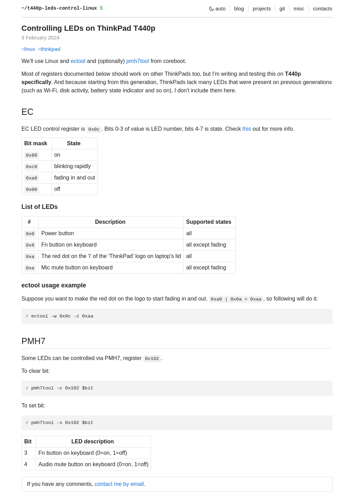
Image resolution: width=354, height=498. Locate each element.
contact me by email (119, 484)
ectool (78, 61)
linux (28, 49)
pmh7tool (137, 61)
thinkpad (49, 49)
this (246, 129)
